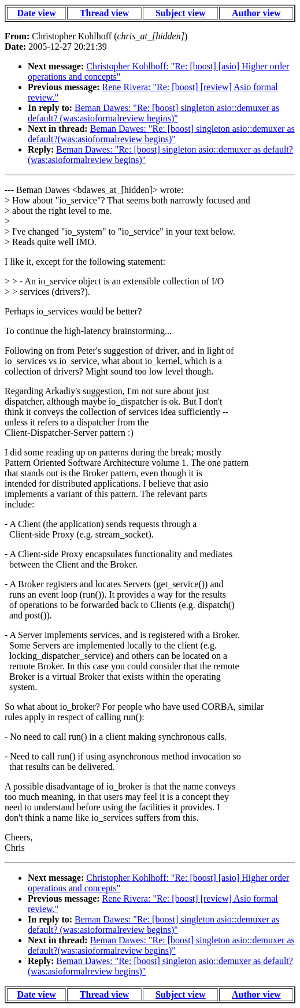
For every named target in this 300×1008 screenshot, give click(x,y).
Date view (36, 13)
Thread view (104, 13)
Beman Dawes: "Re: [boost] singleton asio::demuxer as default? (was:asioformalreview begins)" (153, 113)
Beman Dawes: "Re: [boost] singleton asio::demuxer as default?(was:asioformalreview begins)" (161, 134)
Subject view (180, 13)
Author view (256, 13)
